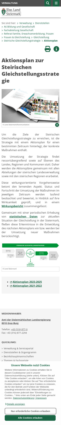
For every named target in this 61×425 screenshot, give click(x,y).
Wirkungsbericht (12, 206)
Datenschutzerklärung (23, 398)
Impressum (41, 398)
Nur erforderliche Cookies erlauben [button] (30, 411)
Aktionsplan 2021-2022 (27, 286)
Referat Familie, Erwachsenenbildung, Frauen (28, 33)
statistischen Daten (23, 216)
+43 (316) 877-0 (19, 329)
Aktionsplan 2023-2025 (27, 282)
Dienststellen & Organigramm (20, 352)
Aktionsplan (50, 40)
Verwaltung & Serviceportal (18, 348)
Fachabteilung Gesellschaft (17, 30)
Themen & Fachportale (16, 360)
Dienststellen (41, 23)
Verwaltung (24, 23)
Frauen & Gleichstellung (16, 37)
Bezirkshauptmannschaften (19, 356)
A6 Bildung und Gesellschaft (18, 26)
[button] (15, 404)
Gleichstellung (40, 37)
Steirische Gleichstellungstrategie (21, 40)
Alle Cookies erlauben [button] (30, 418)
